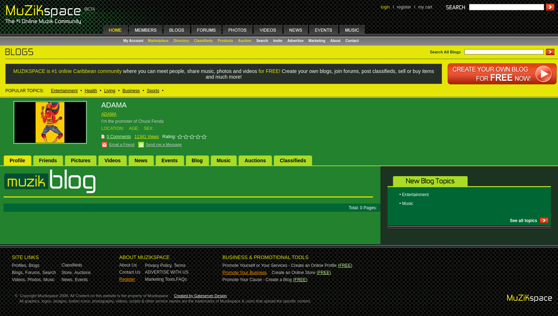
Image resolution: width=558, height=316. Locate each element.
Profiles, (19, 265)
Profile (17, 160)
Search (262, 41)
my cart (425, 7)
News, (67, 279)
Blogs (34, 265)
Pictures (80, 160)
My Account (133, 41)
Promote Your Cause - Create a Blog (257, 279)
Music (224, 160)
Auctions (255, 160)
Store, (67, 272)
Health (91, 90)
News (141, 160)
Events (170, 160)
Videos (112, 160)
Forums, (33, 272)
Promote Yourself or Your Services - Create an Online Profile (279, 265)
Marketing (317, 41)
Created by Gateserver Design (200, 296)
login (385, 7)
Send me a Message (164, 144)
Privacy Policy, (159, 265)
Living (109, 90)
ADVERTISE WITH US (167, 272)
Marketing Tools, (160, 279)
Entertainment (64, 90)
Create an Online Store (293, 272)
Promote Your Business (244, 272)
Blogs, (18, 272)
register (404, 7)
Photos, (34, 279)
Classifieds (203, 41)
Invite (277, 41)
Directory (181, 41)
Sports (153, 90)
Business (131, 90)
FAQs (181, 279)
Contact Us (129, 272)
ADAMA (109, 114)
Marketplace (158, 41)
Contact (352, 41)
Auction (244, 41)
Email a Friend (122, 144)
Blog (197, 160)
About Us (128, 265)
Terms (180, 265)
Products (225, 41)
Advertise (295, 41)
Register (127, 279)
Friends (48, 160)
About (335, 41)
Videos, (19, 279)
